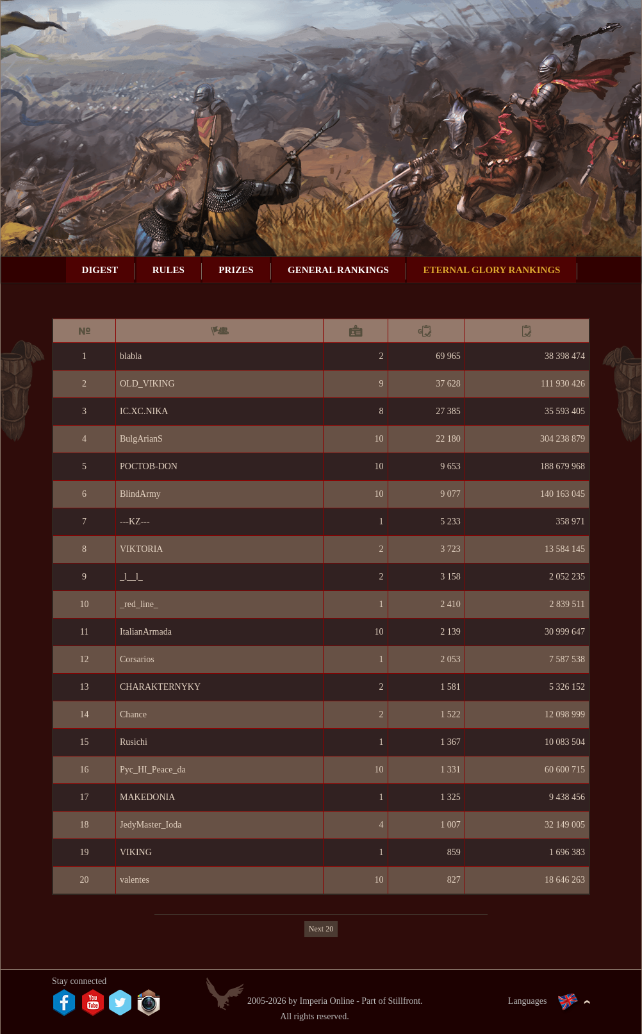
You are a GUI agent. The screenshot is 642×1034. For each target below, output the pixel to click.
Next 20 (321, 928)
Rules (168, 270)
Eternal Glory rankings (491, 270)
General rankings (338, 270)
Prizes (235, 270)
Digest (100, 270)
